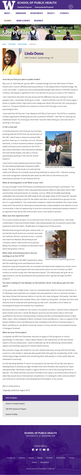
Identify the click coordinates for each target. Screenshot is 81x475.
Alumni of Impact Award (15, 403)
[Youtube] (44, 449)
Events (31, 458)
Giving (39, 458)
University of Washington (9, 5)
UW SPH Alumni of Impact (16, 409)
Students (65, 13)
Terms (34, 462)
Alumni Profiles (12, 414)
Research (38, 20)
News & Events (23, 20)
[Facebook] (33, 449)
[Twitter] (37, 449)
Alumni (8, 20)
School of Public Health (37, 2)
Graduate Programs (24, 7)
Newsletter (44, 462)
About (7, 13)
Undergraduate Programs (44, 7)
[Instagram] (40, 449)
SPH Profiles (16, 32)
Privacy (72, 458)
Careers (22, 458)
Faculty (51, 13)
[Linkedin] (48, 449)
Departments (36, 13)
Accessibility (60, 458)
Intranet (49, 458)
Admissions (21, 13)
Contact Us (10, 458)
